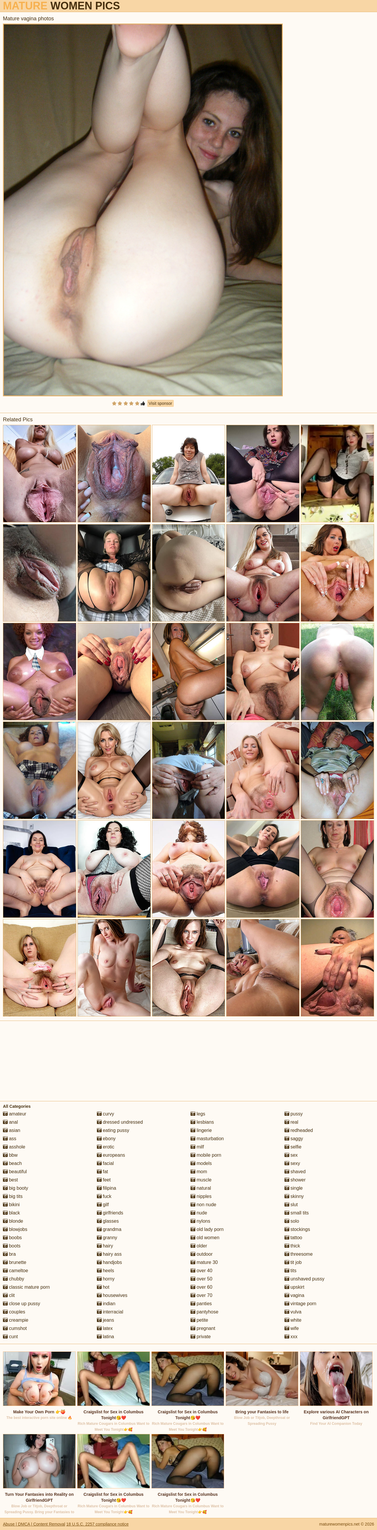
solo (292, 1221)
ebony (106, 1138)
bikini (11, 1204)
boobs (12, 1237)
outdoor (202, 1254)
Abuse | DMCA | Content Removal (34, 1524)
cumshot (15, 1328)
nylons (200, 1221)
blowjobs (15, 1229)
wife (292, 1328)
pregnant (203, 1328)
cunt (10, 1336)
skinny (294, 1196)
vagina (295, 1295)
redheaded (299, 1130)
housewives (112, 1295)
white (293, 1320)
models (201, 1163)
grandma (109, 1229)
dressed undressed (120, 1122)
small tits (297, 1212)
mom (199, 1171)
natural (201, 1188)
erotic (106, 1146)
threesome (299, 1254)
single (294, 1188)
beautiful (15, 1171)
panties (201, 1303)
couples (14, 1311)
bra (9, 1254)
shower (295, 1179)
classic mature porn (26, 1287)
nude (199, 1212)
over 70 (201, 1295)
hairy (105, 1245)
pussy (294, 1113)
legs (198, 1113)
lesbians (202, 1122)
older (199, 1245)
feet (104, 1179)
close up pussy (21, 1303)
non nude (203, 1204)
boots (12, 1245)
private (201, 1336)
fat (102, 1171)
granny (107, 1237)
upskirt (295, 1287)
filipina (106, 1188)
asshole (14, 1146)
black (11, 1212)
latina (105, 1336)
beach (12, 1163)
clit (9, 1295)
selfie (293, 1146)
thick (292, 1245)
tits (291, 1270)
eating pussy (113, 1130)
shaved (295, 1171)
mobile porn (206, 1155)
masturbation (207, 1138)
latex (105, 1328)
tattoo (293, 1237)
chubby (13, 1278)
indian (106, 1303)
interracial (110, 1311)
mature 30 (204, 1262)
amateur (14, 1113)
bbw (10, 1155)
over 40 (201, 1270)
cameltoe (15, 1270)
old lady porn (207, 1229)
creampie (15, 1320)
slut (291, 1204)
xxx (291, 1336)
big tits (13, 1196)
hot (103, 1287)
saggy (294, 1138)
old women (205, 1237)
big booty (15, 1188)
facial (105, 1163)
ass (9, 1138)
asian (11, 1130)
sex (291, 1155)
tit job (293, 1262)
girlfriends (110, 1212)
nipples (201, 1196)
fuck (104, 1196)
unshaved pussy (305, 1278)
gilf (103, 1204)
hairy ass (109, 1254)
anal (10, 1122)
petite (199, 1320)
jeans (105, 1320)
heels (105, 1270)
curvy (105, 1113)
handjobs (109, 1262)
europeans (111, 1155)
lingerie (201, 1130)
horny (106, 1278)
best (10, 1179)
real (291, 1122)
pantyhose (204, 1311)
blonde (13, 1221)
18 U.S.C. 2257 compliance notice (97, 1524)
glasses (108, 1221)
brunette (14, 1262)
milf (197, 1146)
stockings (297, 1229)
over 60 (201, 1287)
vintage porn (301, 1303)
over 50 (201, 1278)
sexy (292, 1163)
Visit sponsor (160, 403)
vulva (293, 1311)
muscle (201, 1179)
